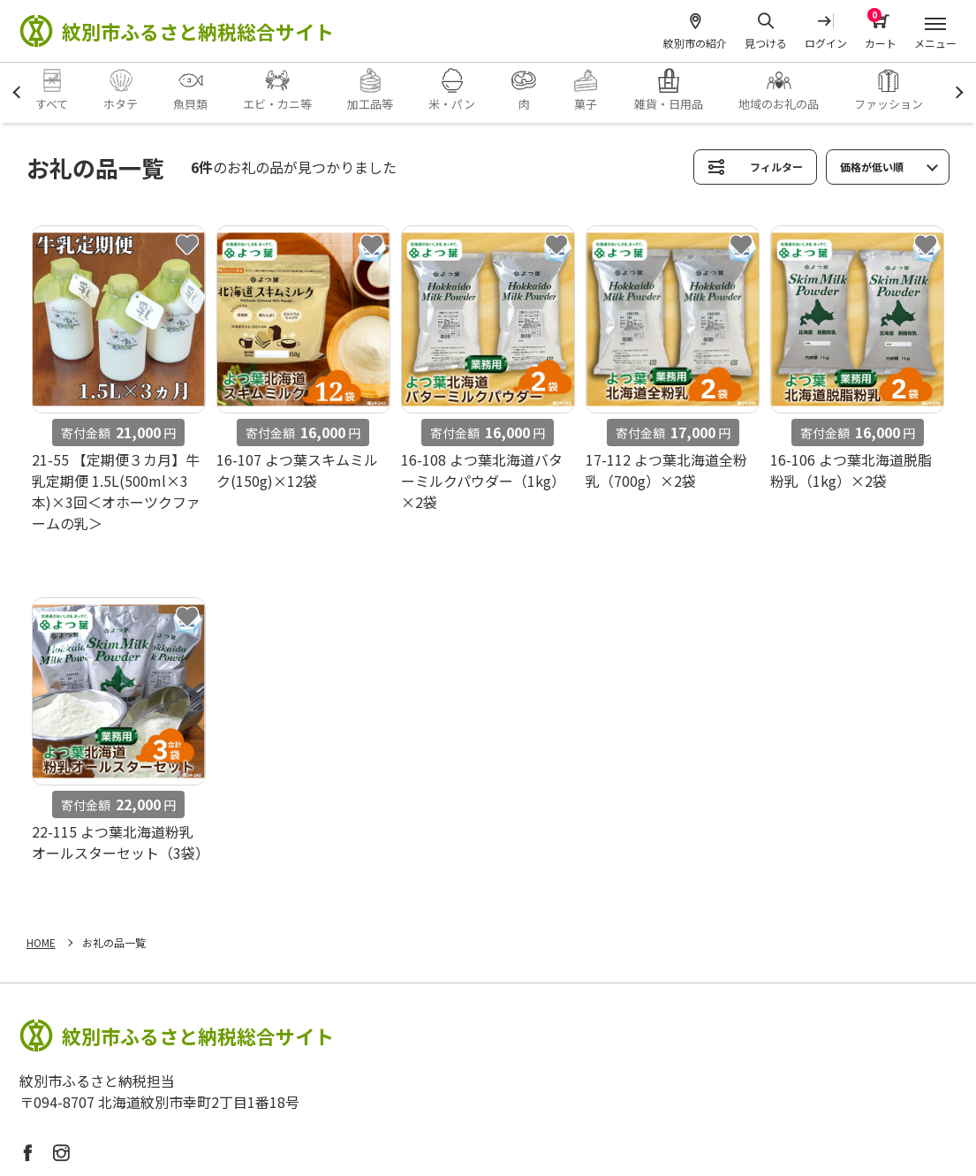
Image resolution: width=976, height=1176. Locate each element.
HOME (41, 942)
